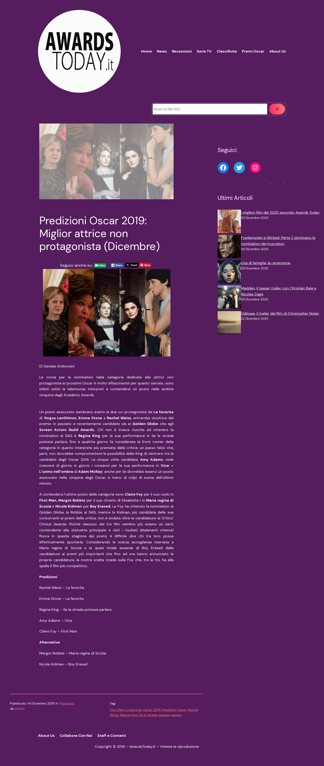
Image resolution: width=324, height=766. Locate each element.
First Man (117, 710)
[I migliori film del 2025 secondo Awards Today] (229, 222)
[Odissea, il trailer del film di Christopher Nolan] (229, 323)
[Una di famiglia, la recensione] (229, 272)
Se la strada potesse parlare (160, 715)
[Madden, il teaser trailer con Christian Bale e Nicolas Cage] (229, 298)
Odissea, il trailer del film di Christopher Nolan (280, 313)
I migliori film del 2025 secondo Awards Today (280, 212)
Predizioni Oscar (174, 710)
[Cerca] (277, 109)
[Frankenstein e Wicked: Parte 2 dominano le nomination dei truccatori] (229, 247)
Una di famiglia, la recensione (265, 263)
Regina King (129, 715)
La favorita (133, 710)
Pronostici (67, 703)
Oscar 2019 (151, 710)
